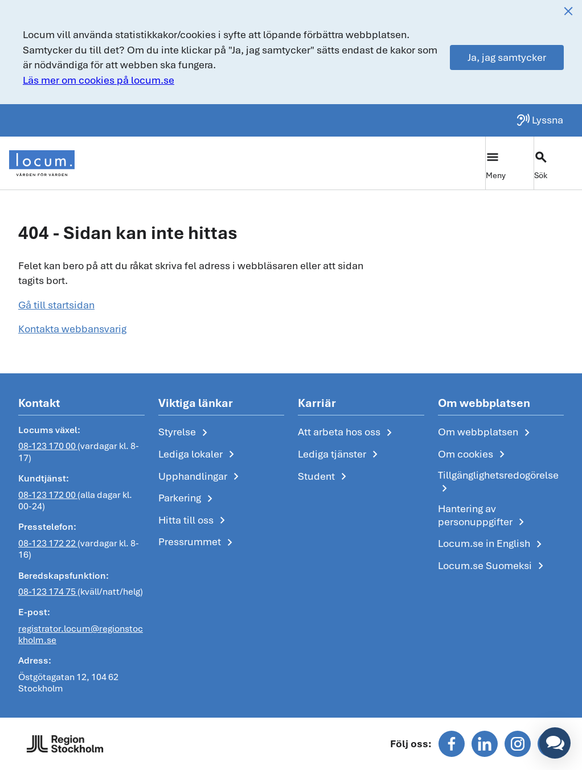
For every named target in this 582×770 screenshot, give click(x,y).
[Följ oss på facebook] (451, 744)
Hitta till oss (193, 521)
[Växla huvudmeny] (509, 163)
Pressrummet (197, 542)
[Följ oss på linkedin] (485, 744)
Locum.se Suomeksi (493, 566)
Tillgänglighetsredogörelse (498, 482)
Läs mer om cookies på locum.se (98, 80)
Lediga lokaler (198, 455)
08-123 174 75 (47, 592)
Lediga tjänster (340, 455)
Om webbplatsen (486, 432)
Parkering (187, 498)
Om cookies (473, 455)
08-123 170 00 (47, 446)
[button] (555, 743)
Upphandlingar (200, 477)
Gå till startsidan (56, 304)
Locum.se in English (492, 544)
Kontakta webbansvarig (72, 328)
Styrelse (185, 432)
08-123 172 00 (47, 495)
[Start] (42, 163)
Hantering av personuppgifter (483, 516)
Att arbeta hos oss (347, 432)
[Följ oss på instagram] (518, 744)
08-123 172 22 (47, 543)
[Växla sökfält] (558, 163)
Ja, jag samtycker (507, 57)
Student (324, 477)
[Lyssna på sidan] (539, 120)
